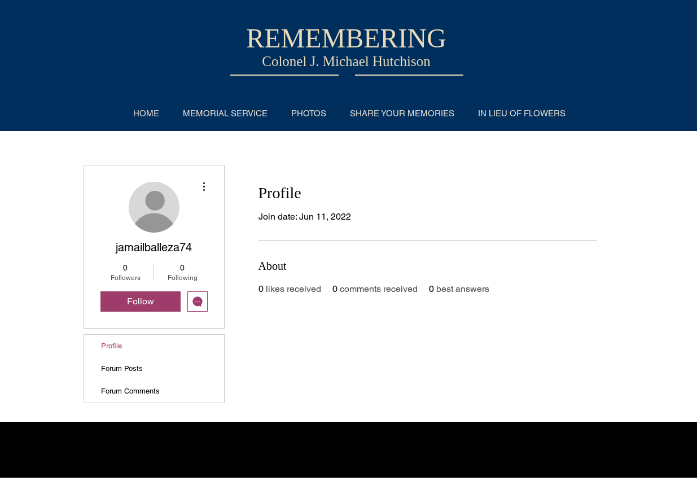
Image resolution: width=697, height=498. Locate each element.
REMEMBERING (346, 38)
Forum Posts (122, 368)
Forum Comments (130, 391)
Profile (111, 346)
